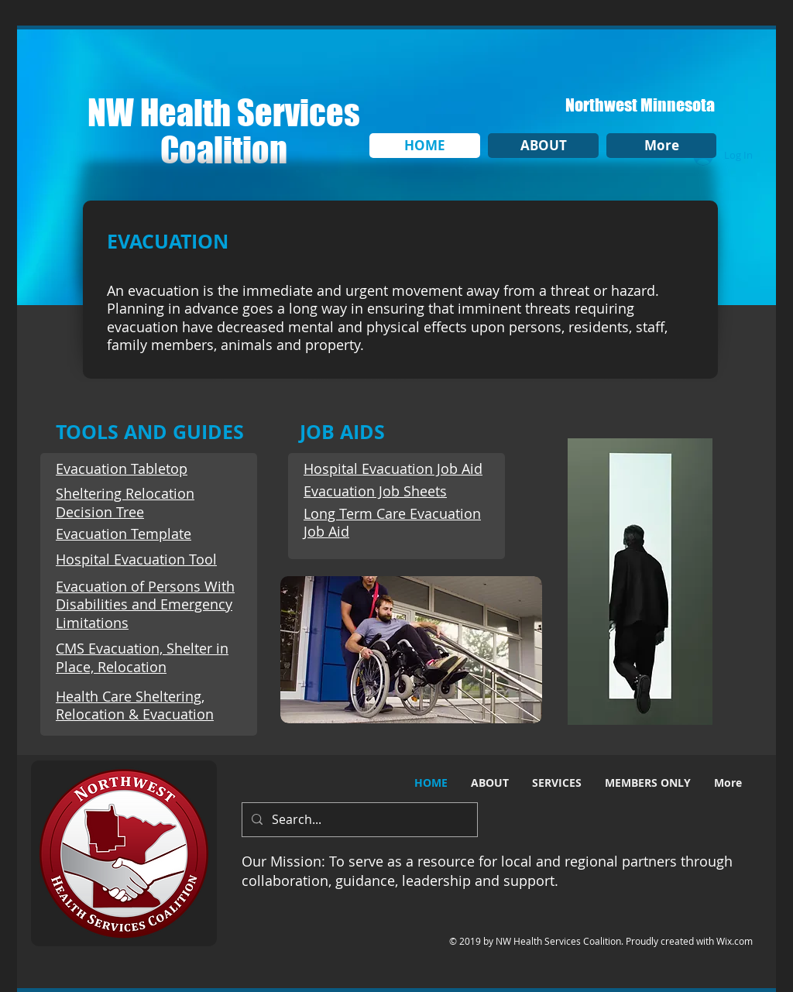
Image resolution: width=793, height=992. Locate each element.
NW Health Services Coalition (224, 131)
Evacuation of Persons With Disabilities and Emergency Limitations (145, 604)
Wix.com (734, 941)
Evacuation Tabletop (121, 468)
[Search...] (358, 819)
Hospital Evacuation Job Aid (393, 468)
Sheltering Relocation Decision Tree (125, 502)
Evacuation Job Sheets (375, 491)
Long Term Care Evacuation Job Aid (392, 522)
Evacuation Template (123, 533)
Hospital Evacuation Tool (136, 559)
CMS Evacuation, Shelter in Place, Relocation (142, 657)
